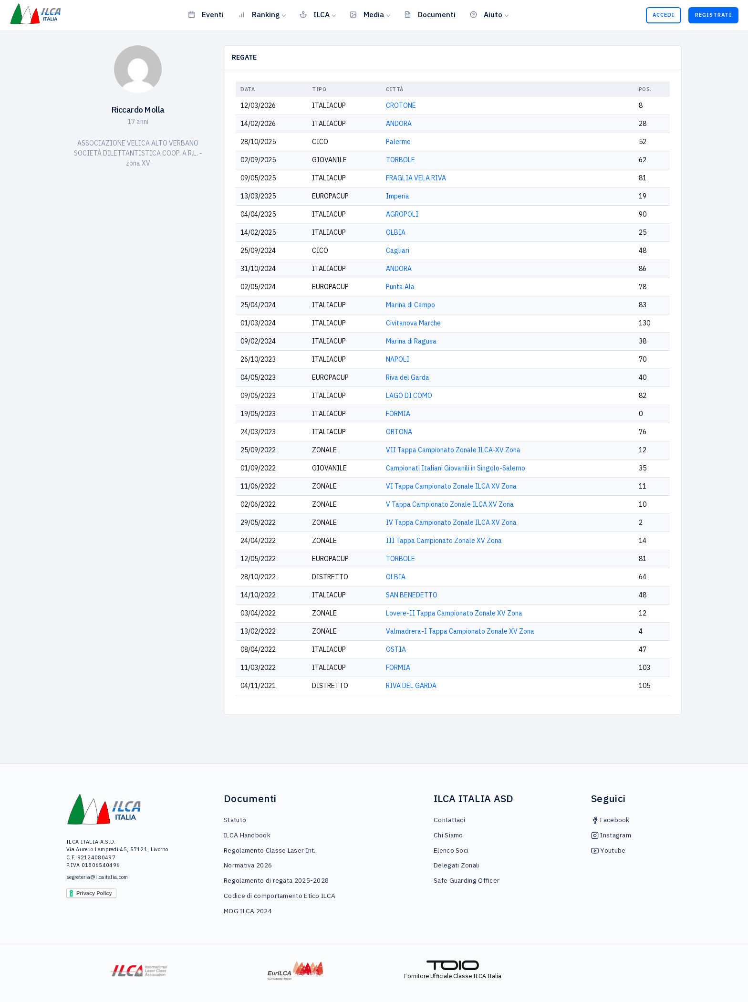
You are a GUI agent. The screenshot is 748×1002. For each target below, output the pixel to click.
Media (367, 14)
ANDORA (399, 123)
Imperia (397, 196)
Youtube (608, 850)
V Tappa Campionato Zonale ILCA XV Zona (450, 504)
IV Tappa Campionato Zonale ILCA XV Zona (451, 522)
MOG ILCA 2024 (248, 911)
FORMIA (398, 413)
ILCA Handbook (247, 835)
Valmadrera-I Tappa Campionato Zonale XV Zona (460, 631)
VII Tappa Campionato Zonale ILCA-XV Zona (453, 450)
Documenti (430, 14)
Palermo (398, 141)
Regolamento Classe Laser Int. (270, 850)
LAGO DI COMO (409, 395)
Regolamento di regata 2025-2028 (276, 880)
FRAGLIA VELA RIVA (416, 178)
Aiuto (486, 14)
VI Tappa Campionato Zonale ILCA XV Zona (451, 486)
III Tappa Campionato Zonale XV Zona (444, 540)
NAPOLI (397, 359)
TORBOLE (400, 160)
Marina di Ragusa (411, 341)
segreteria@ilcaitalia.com (97, 877)
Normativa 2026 (248, 865)
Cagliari (397, 250)
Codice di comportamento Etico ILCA (279, 895)
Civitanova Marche (413, 323)
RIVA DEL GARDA (411, 685)
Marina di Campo (410, 305)
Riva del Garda (407, 377)
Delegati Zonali (456, 865)
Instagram (611, 835)
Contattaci (449, 819)
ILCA (315, 14)
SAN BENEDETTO (411, 595)
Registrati (713, 14)
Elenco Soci (451, 850)
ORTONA (399, 432)
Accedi (664, 14)
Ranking (259, 14)
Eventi (206, 14)
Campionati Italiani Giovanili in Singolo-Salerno (455, 468)
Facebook (610, 819)
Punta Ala (400, 286)
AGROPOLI (402, 214)
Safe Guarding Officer (466, 880)
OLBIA (395, 232)
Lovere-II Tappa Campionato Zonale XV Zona (454, 613)
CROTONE (401, 105)
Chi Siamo (448, 835)
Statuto (235, 819)
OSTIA (396, 649)
